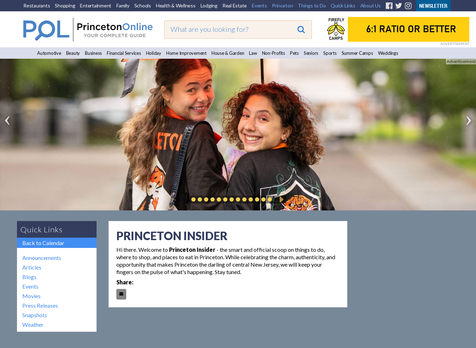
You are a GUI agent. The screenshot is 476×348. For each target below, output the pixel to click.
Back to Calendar (43, 242)
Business (93, 53)
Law (253, 53)
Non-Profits (273, 53)
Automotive (49, 53)
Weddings (388, 53)
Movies (31, 295)
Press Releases (40, 305)
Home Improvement (186, 53)
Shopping (65, 5)
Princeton (282, 5)
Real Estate (234, 5)
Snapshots (34, 315)
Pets (294, 53)
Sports (330, 53)
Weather (32, 324)
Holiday (153, 53)
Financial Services (124, 53)
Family (122, 5)
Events (259, 5)
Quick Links (343, 5)
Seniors (311, 53)
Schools (142, 5)
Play (280, 199)
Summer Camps (357, 53)
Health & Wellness (176, 5)
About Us (370, 5)
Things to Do (312, 5)
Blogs (29, 276)
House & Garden (227, 53)
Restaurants (36, 5)
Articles (31, 267)
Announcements (41, 257)
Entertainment (95, 5)
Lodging (209, 5)
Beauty (73, 53)
